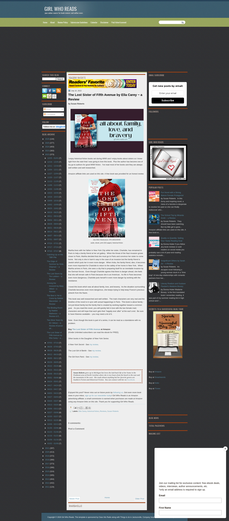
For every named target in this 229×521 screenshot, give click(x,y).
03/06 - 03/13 (53, 409)
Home (45, 22)
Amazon (158, 372)
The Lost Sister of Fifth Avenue (86, 329)
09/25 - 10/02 (53, 208)
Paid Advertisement (118, 22)
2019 (47, 456)
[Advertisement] (114, 49)
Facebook (130, 380)
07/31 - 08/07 (53, 239)
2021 (47, 448)
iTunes (157, 388)
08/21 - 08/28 (53, 228)
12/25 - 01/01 (53, 158)
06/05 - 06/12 (53, 358)
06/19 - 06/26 (53, 350)
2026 (47, 139)
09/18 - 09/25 (53, 212)
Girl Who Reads (60, 8)
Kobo (157, 383)
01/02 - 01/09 (53, 443)
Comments (49, 114)
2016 (47, 467)
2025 (47, 143)
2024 (47, 147)
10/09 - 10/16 (53, 201)
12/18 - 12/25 (53, 162)
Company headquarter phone (154, 517)
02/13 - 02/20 (53, 420)
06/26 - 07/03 (53, 347)
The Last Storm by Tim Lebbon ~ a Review (54, 276)
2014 (47, 475)
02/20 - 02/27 (53, 416)
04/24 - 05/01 (53, 381)
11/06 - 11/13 (53, 185)
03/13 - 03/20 (53, 405)
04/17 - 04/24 (53, 385)
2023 (47, 151)
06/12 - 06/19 (53, 354)
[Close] (225, 448)
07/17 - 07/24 (53, 247)
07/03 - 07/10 (53, 343)
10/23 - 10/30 (53, 193)
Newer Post (74, 499)
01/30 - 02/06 (53, 428)
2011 (47, 487)
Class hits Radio (105, 517)
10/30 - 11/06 (53, 189)
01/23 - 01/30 (53, 432)
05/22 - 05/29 (53, 366)
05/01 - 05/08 (53, 378)
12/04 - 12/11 (53, 170)
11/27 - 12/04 (53, 173)
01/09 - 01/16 (53, 440)
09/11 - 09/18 (53, 216)
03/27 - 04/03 (53, 397)
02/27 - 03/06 (53, 412)
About (52, 22)
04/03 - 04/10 (53, 393)
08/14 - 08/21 (53, 232)
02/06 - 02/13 (53, 424)
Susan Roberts (113, 411)
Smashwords (160, 377)
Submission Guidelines (79, 22)
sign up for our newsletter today (98, 395)
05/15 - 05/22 (53, 370)
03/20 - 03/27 (53, 401)
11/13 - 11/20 (53, 181)
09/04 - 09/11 (53, 220)
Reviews (103, 411)
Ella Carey (82, 411)
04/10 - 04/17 (53, 389)
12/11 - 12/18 (53, 166)
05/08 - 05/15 (53, 374)
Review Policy (63, 22)
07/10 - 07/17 (53, 251)
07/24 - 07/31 (53, 243)
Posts (47, 109)
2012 (47, 483)
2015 (47, 471)
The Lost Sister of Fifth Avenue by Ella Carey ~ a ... (55, 335)
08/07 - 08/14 (53, 235)
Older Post (139, 499)
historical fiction (93, 411)
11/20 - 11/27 (53, 177)
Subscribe (168, 100)
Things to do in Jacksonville (131, 517)
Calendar (94, 22)
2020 (47, 452)
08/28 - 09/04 (53, 224)
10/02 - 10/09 (53, 204)
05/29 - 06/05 (53, 362)
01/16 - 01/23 (53, 436)
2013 (47, 479)
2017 (47, 464)
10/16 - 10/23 (53, 197)
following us (118, 392)
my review (94, 344)
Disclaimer (104, 22)
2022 (47, 154)
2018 (47, 460)
